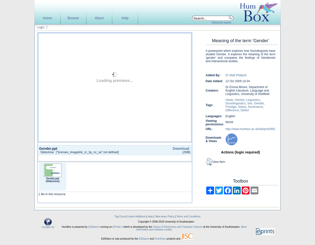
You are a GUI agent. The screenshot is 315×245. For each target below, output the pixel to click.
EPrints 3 (118, 227)
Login (40, 27)
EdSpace (144, 238)
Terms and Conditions (188, 216)
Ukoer (229, 100)
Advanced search (221, 22)
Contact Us (48, 226)
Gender (259, 103)
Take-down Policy (164, 216)
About (99, 18)
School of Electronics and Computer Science (178, 227)
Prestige (230, 107)
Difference (232, 110)
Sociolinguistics (235, 103)
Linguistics (253, 100)
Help (125, 18)
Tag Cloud (120, 216)
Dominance (255, 107)
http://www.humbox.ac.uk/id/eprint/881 (250, 129)
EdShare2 (93, 227)
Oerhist (239, 100)
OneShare (160, 238)
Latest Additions (136, 216)
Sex (249, 103)
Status (242, 107)
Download (181, 149)
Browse (73, 18)
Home (47, 18)
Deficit (244, 110)
